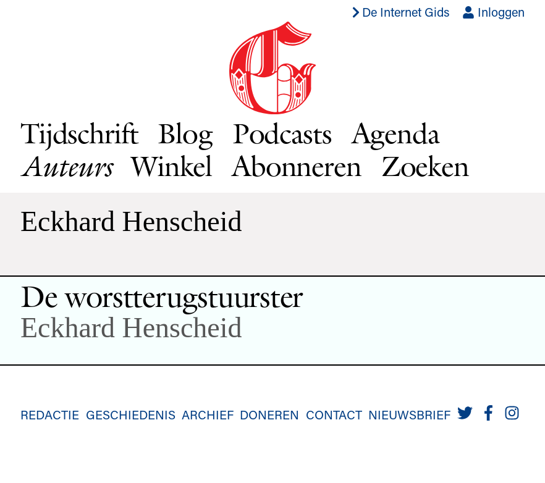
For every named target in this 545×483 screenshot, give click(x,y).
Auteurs (65, 166)
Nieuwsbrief (409, 414)
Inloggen (493, 12)
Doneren (269, 414)
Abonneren (296, 166)
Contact (334, 414)
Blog (185, 133)
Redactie (49, 414)
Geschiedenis (130, 414)
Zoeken (425, 166)
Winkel (171, 166)
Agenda (395, 133)
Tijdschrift (79, 133)
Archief (208, 414)
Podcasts (282, 133)
